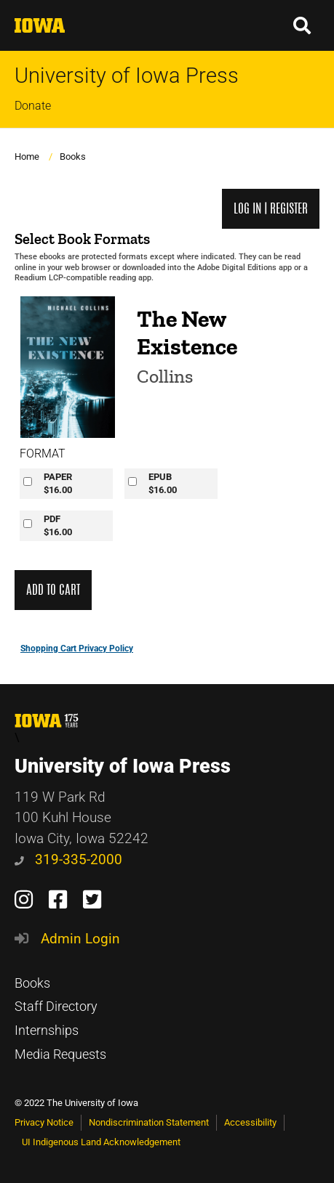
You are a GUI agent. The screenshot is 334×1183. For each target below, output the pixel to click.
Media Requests (60, 1054)
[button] (302, 25)
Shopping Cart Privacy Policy (76, 648)
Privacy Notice (44, 1122)
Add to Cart (53, 590)
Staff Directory (56, 1006)
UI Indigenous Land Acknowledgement (101, 1142)
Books (73, 156)
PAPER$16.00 (58, 483)
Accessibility (250, 1122)
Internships (47, 1030)
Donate (33, 106)
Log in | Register (271, 208)
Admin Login (80, 938)
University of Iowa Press (127, 75)
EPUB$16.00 (162, 483)
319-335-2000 (68, 859)
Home (27, 156)
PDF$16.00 (58, 525)
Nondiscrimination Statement (149, 1122)
